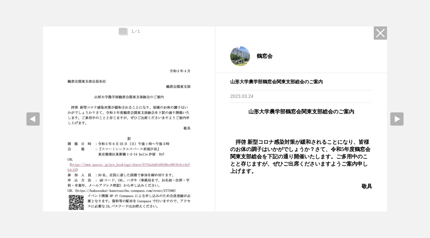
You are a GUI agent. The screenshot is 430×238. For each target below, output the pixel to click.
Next (397, 119)
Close (380, 33)
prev (33, 119)
